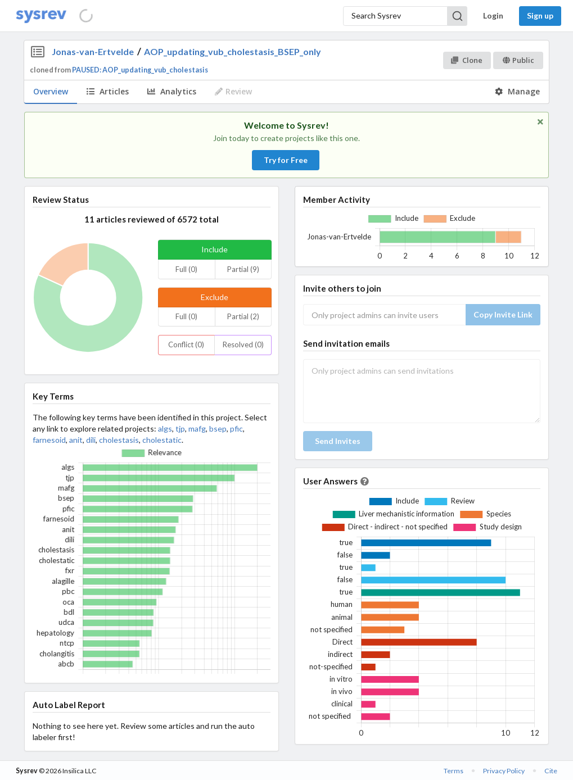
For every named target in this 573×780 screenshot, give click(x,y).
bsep (218, 428)
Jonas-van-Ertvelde (93, 51)
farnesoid (49, 440)
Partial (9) (243, 269)
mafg (197, 428)
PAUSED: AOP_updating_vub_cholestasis (140, 70)
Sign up (540, 15)
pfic (236, 428)
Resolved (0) (243, 344)
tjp (180, 428)
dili (91, 440)
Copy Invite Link (503, 314)
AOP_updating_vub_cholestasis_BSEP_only (232, 51)
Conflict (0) (186, 344)
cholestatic (162, 440)
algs (165, 428)
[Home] (41, 16)
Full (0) (186, 269)
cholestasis (119, 440)
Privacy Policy (504, 771)
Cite (550, 771)
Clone (466, 60)
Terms (453, 771)
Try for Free (286, 160)
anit (76, 440)
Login (493, 15)
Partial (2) (243, 316)
